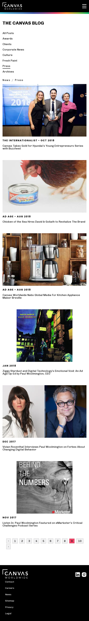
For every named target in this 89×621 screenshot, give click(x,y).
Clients (7, 44)
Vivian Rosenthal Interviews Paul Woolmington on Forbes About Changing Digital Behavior (44, 448)
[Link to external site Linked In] (77, 574)
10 (80, 541)
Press (6, 66)
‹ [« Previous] (8, 541)
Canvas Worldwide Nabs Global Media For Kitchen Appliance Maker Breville (41, 296)
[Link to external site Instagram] (84, 574)
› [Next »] (8, 546)
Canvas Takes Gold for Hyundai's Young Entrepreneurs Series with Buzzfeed (43, 147)
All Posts (8, 33)
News (6, 80)
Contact (9, 581)
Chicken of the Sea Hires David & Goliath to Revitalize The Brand (44, 221)
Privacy (9, 607)
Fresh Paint (10, 60)
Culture (8, 55)
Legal (8, 613)
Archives (8, 71)
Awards (8, 38)
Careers (9, 588)
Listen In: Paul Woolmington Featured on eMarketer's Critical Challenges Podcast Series (42, 524)
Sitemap (9, 600)
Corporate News (13, 49)
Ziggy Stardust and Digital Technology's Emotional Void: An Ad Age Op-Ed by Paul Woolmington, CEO (43, 372)
